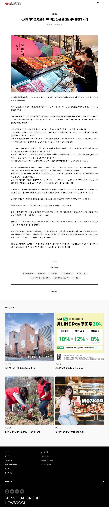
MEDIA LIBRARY (11, 464)
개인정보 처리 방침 (47, 460)
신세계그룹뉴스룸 (68, 273)
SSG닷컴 (42, 273)
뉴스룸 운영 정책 (46, 464)
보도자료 (54, 14)
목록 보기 (54, 291)
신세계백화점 (59, 24)
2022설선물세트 (29, 273)
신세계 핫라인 (45, 456)
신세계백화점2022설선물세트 (40, 278)
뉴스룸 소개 (44, 452)
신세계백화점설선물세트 (61, 278)
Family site (9, 481)
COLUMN (8, 460)
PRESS (7, 452)
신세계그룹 (54, 273)
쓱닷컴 (76, 278)
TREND (7, 469)
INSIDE (7, 456)
